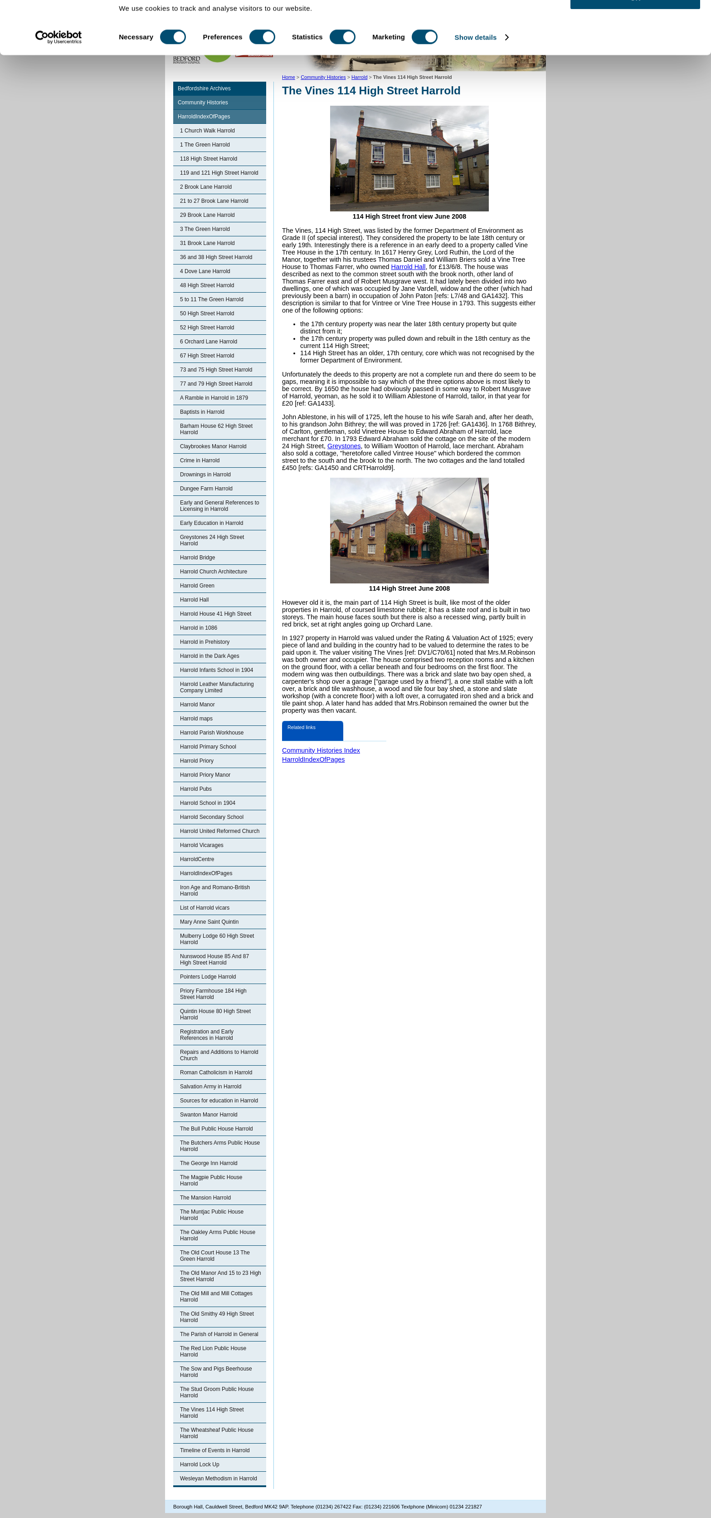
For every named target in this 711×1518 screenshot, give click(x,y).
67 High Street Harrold (207, 356)
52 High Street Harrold (207, 327)
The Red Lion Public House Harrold (213, 1351)
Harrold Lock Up (199, 1464)
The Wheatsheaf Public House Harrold (216, 1433)
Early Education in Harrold (211, 523)
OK (635, 22)
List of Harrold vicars (204, 908)
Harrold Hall (194, 600)
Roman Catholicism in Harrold (216, 1072)
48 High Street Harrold (207, 285)
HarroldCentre (197, 859)
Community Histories (203, 102)
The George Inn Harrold (209, 1163)
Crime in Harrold (199, 460)
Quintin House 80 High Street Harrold (215, 1014)
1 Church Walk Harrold (207, 130)
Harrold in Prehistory (204, 642)
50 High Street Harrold (207, 313)
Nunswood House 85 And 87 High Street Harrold (214, 959)
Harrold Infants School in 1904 (216, 670)
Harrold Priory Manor (205, 775)
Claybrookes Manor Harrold (213, 446)
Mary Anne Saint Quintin (209, 922)
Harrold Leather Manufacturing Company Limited (217, 687)
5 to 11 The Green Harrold (211, 299)
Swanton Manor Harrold (209, 1115)
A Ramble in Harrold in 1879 (214, 398)
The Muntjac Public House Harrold (211, 1215)
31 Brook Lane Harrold (207, 243)
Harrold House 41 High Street (215, 614)
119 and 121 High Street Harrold (219, 173)
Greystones (344, 446)
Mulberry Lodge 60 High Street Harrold (217, 939)
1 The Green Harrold (205, 145)
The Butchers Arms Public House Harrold (220, 1146)
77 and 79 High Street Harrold (216, 384)
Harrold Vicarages (202, 845)
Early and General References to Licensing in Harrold (219, 505)
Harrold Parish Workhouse (212, 733)
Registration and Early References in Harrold (207, 1034)
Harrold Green (197, 586)
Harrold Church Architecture (213, 571)
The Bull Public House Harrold (216, 1129)
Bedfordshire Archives (204, 88)
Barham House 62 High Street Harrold (216, 429)
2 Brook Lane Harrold (206, 187)
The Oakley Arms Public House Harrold (217, 1235)
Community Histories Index (321, 750)
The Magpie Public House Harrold (211, 1180)
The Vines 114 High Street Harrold (212, 1412)
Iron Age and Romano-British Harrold (215, 890)
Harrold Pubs (196, 789)
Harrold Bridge (197, 557)
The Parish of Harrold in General (219, 1334)
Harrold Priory (197, 761)
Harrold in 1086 (198, 628)
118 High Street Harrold (208, 159)
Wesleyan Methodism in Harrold (218, 1478)
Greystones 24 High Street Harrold (212, 540)
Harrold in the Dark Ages (209, 656)
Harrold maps (196, 718)
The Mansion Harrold (205, 1198)
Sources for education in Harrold (219, 1100)
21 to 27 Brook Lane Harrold (214, 201)
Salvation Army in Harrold (210, 1086)
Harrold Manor (197, 704)
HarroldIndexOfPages (204, 116)
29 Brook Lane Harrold (207, 215)
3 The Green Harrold (205, 229)
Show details (476, 62)
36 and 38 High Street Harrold (216, 257)
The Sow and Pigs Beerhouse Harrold (216, 1372)
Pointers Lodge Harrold (208, 977)
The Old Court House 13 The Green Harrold (215, 1255)
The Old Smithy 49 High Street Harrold (217, 1317)
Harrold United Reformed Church (219, 831)
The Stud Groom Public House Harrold (217, 1392)
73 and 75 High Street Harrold (216, 370)
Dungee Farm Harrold (206, 488)
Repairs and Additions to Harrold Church (219, 1055)
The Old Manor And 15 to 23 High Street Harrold (220, 1276)
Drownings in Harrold (205, 474)
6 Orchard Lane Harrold (208, 341)
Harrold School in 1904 (207, 803)
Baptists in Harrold (202, 412)
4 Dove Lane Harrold (205, 271)
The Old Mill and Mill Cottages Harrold (216, 1296)
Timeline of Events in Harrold (215, 1450)
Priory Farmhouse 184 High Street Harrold (213, 994)
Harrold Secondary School (211, 817)
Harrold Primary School (208, 747)
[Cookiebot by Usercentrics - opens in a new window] (58, 62)
